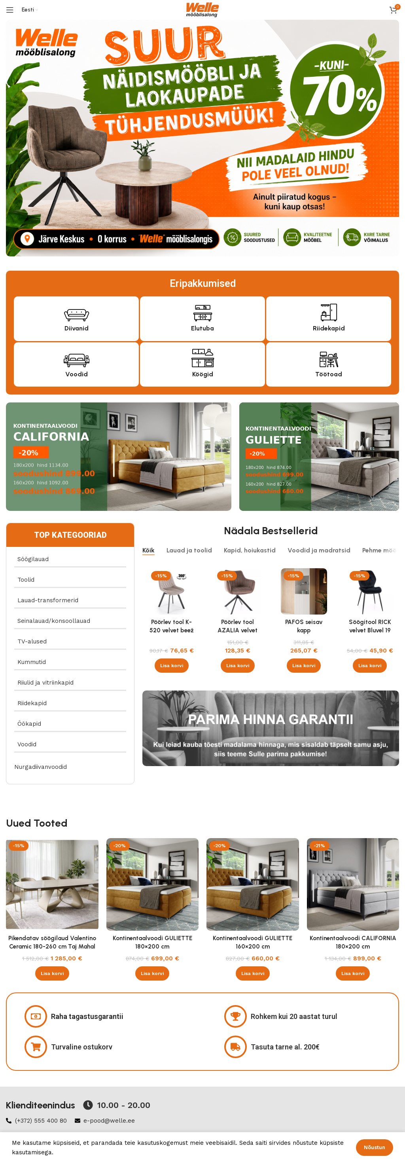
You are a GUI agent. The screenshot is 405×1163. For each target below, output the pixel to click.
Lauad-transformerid (47, 600)
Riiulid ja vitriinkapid (45, 682)
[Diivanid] (76, 311)
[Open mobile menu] (10, 10)
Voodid (76, 374)
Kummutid (31, 662)
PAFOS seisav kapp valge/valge (304, 630)
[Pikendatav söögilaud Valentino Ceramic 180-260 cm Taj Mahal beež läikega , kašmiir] (52, 884)
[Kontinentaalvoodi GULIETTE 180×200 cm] (152, 884)
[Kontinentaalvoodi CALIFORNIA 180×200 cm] (353, 884)
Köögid (202, 374)
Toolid (25, 579)
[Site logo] (202, 9)
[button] (172, 665)
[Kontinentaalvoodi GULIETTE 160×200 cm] (252, 884)
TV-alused (32, 641)
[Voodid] (76, 357)
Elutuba (202, 328)
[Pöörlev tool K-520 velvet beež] (171, 591)
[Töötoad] (329, 357)
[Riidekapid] (329, 311)
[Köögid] (203, 357)
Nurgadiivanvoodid (40, 766)
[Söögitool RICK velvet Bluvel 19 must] (370, 591)
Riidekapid (329, 328)
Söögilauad (33, 559)
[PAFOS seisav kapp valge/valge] (304, 591)
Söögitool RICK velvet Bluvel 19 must (370, 630)
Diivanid (76, 328)
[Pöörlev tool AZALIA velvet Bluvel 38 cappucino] (237, 591)
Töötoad (328, 374)
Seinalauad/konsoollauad (53, 620)
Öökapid (29, 723)
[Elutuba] (203, 311)
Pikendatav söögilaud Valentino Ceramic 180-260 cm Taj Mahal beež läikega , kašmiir (52, 946)
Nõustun (374, 1147)
